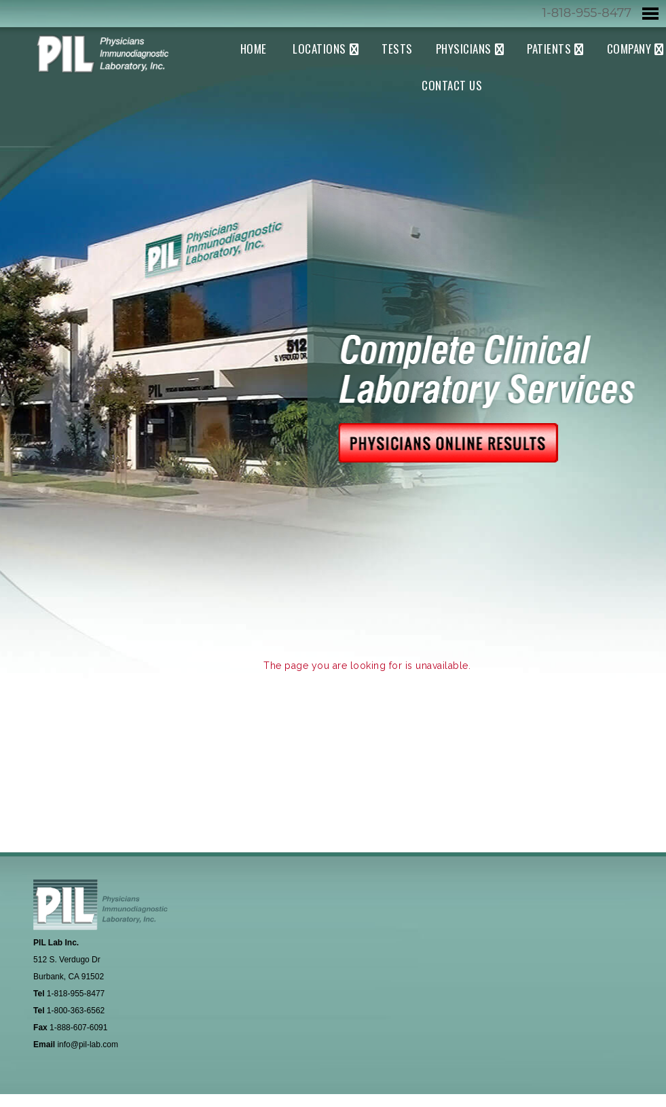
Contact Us (452, 85)
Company (629, 48)
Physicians (464, 48)
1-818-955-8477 (586, 12)
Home (253, 48)
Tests (397, 48)
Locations (319, 48)
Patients (549, 48)
